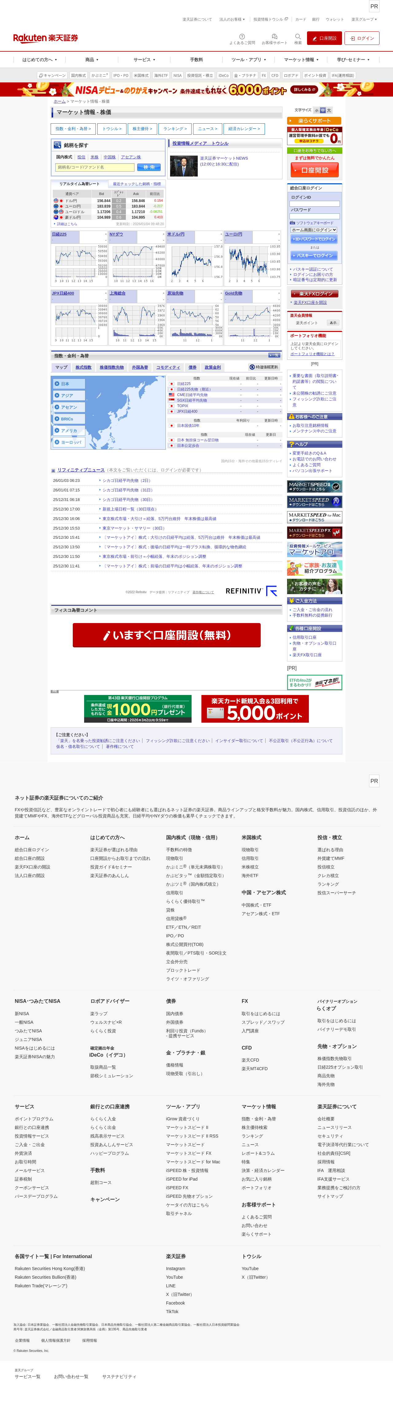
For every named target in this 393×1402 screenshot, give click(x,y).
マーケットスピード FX (189, 1153)
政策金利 (213, 367)
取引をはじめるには (261, 1013)
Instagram (175, 1268)
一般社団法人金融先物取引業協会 (75, 1324)
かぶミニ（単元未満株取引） (195, 866)
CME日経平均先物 (192, 395)
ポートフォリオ (257, 1187)
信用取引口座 (305, 637)
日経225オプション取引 (340, 1067)
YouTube (174, 1277)
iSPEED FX (177, 1187)
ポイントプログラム (34, 1118)
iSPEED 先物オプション (189, 1196)
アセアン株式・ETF (261, 913)
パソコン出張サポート (313, 470)
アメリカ (69, 430)
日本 (65, 384)
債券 (192, 367)
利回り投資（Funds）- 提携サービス (187, 1033)
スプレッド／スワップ (263, 1022)
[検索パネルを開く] (298, 38)
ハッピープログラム (109, 1153)
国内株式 (64, 157)
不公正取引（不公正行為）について (301, 740)
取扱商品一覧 (103, 1067)
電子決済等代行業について (343, 1144)
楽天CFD (250, 1060)
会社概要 (326, 1118)
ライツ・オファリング (187, 978)
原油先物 (175, 293)
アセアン (69, 407)
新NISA (22, 1013)
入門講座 (250, 1030)
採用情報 (326, 1161)
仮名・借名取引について (78, 746)
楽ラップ (98, 1013)
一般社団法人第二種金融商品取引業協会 (162, 1324)
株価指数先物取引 (334, 1058)
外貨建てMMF (330, 858)
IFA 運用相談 (331, 1170)
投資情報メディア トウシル (200, 143)
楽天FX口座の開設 (32, 866)
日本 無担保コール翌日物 (198, 440)
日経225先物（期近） (195, 389)
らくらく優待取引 (185, 901)
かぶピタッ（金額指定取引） (196, 875)
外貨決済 (23, 1153)
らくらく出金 (103, 1127)
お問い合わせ (254, 1225)
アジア (67, 395)
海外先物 (326, 1084)
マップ (61, 367)
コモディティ (168, 367)
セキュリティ (330, 1136)
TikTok (172, 1311)
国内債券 (174, 1013)
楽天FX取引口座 (307, 655)
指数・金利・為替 (73, 128)
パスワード (301, 210)
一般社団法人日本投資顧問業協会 (216, 1324)
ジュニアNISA (28, 1039)
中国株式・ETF (256, 905)
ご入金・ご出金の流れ (313, 609)
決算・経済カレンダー (263, 1170)
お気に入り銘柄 (257, 1179)
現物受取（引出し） (185, 1073)
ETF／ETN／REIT (183, 927)
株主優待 (142, 128)
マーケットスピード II (187, 1127)
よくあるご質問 (307, 465)
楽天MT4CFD (255, 1068)
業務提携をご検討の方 (338, 1187)
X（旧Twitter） (180, 1294)
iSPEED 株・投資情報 (187, 1170)
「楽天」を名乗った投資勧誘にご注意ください (98, 740)
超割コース (101, 1182)
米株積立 (250, 866)
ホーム (60, 101)
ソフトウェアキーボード (314, 223)
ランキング (175, 128)
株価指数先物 (112, 367)
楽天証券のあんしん (109, 875)
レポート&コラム (258, 1153)
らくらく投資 (103, 1030)
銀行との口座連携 (32, 1127)
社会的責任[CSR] (333, 1153)
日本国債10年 (188, 425)
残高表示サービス (107, 1136)
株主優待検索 (254, 1127)
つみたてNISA (28, 1030)
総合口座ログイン (32, 849)
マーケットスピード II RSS (192, 1136)
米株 (95, 157)
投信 (81, 157)
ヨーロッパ (71, 442)
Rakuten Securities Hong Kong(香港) (50, 1268)
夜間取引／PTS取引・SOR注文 (196, 953)
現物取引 (174, 858)
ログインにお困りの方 (313, 274)
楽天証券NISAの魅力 (35, 1056)
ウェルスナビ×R (106, 1022)
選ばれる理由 (330, 849)
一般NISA (24, 1022)
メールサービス (30, 1170)
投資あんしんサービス (111, 1144)
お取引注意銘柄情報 (311, 425)
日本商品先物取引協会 (116, 1324)
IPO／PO (175, 935)
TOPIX (182, 406)
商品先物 (326, 1075)
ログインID (301, 197)
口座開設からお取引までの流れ (120, 858)
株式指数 (83, 367)
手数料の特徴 (179, 849)
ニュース (207, 128)
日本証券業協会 (38, 1324)
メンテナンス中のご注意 (315, 431)
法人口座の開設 (30, 875)
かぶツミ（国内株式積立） (193, 884)
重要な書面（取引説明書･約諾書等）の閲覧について (316, 381)
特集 (246, 1161)
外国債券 (174, 1022)
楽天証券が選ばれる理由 (114, 849)
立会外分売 (177, 961)
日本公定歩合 (188, 445)
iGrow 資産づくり (183, 1118)
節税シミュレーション (111, 1075)
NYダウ (116, 234)
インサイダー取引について (239, 740)
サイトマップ (330, 1196)
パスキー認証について (313, 269)
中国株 (110, 157)
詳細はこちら (67, 224)
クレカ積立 (328, 875)
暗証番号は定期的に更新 (315, 279)
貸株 (170, 910)
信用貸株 (176, 918)
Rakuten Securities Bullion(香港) (45, 1277)
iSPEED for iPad (182, 1179)
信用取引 (174, 892)
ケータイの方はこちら (187, 1204)
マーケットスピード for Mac (193, 1161)
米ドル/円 (176, 234)
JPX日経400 (63, 293)
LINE (171, 1285)
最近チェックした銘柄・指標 (137, 184)
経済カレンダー (244, 128)
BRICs (67, 419)
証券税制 (23, 1179)
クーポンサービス (32, 1187)
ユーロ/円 (233, 234)
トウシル (112, 128)
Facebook (175, 1303)
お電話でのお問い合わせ (315, 459)
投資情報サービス (32, 1136)
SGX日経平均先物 (192, 400)
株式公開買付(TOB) (185, 944)
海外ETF (250, 875)
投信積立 (326, 866)
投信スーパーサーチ (336, 892)
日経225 (59, 234)
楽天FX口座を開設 (310, 302)
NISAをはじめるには (35, 1048)
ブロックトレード (183, 970)
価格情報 (174, 1064)
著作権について (203, 592)
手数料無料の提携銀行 (313, 615)
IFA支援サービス (333, 1179)
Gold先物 (233, 293)
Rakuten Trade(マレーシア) (41, 1285)
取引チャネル (179, 1213)
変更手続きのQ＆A (309, 453)
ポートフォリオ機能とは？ (312, 354)
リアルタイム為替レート (79, 184)
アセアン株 (131, 157)
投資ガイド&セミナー (111, 866)
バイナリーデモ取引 (336, 1029)
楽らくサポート (257, 1234)
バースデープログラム (36, 1196)
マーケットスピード (185, 1144)
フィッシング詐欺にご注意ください (178, 740)
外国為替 (140, 367)
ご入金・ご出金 (30, 1144)
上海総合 (118, 293)
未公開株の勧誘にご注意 (315, 393)
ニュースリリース (334, 1127)
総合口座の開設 (30, 858)
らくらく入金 (103, 1118)
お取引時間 (25, 1161)
